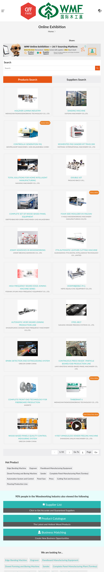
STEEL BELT (76, 322)
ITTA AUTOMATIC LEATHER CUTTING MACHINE (76, 250)
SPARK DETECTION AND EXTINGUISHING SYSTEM (28, 361)
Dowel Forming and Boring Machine (22, 473)
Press (51, 479)
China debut (94, 192)
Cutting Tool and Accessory (68, 479)
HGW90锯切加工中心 (76, 286)
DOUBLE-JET (76, 178)
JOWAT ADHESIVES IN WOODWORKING (27, 250)
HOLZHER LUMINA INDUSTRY (27, 111)
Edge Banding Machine (16, 468)
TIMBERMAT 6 (76, 399)
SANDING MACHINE (76, 111)
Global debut (45, 123)
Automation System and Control (20, 479)
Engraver (33, 468)
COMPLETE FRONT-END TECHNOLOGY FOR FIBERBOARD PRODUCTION (27, 401)
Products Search (27, 79)
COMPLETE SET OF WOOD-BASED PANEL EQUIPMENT (27, 215)
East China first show (90, 414)
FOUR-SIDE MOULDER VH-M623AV (76, 214)
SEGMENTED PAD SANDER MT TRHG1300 (76, 144)
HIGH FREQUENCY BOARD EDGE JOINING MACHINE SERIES (27, 287)
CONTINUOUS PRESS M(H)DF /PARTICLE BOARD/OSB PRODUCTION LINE (76, 362)
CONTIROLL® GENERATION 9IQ (28, 144)
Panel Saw (41, 479)
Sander (43, 473)
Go (95, 452)
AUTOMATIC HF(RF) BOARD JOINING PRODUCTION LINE (27, 323)
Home (51, 31)
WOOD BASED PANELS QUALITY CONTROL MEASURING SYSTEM (28, 437)
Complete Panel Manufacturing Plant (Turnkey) (69, 473)
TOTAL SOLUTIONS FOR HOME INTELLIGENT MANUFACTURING (27, 179)
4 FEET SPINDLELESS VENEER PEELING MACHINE (76, 436)
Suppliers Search (76, 79)
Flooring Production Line (17, 484)
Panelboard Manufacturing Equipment (56, 468)
